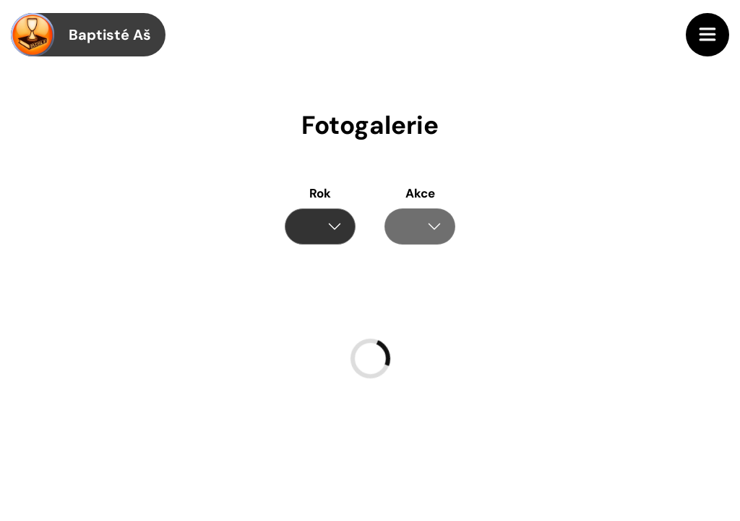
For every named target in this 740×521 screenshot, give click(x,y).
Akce (420, 193)
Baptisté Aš (81, 34)
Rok (320, 193)
